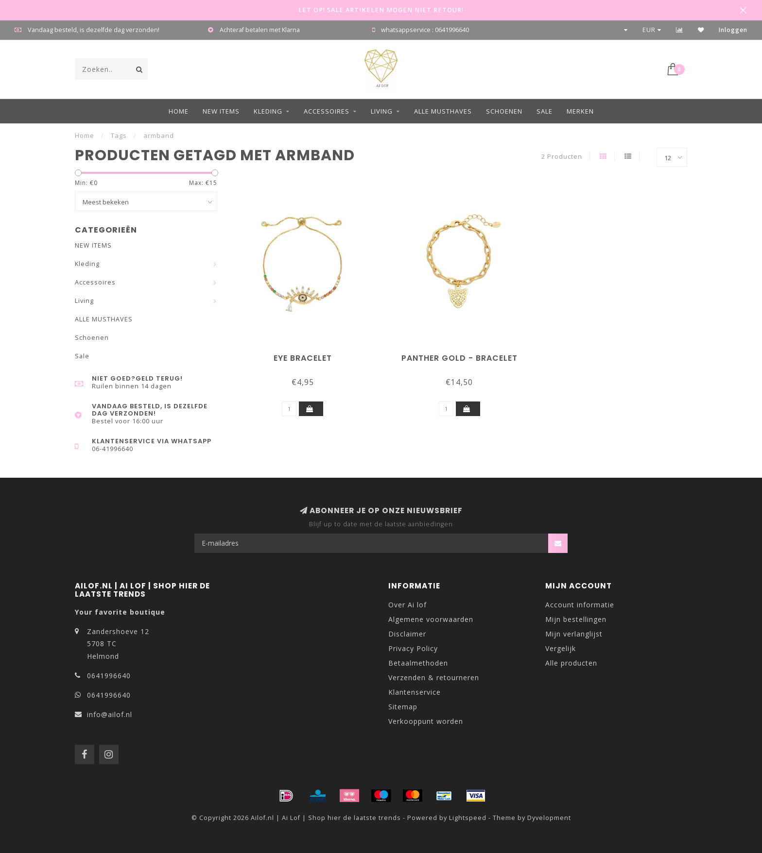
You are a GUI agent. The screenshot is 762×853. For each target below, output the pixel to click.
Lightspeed (467, 818)
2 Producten (561, 156)
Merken (580, 111)
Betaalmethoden (418, 663)
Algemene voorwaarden (430, 619)
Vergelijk (560, 648)
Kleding (268, 111)
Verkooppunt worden (425, 721)
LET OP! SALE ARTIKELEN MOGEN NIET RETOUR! (381, 10)
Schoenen (504, 111)
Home (179, 111)
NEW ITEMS (221, 111)
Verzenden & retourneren (433, 677)
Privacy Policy (413, 648)
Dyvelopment (549, 818)
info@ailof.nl (109, 714)
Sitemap (402, 706)
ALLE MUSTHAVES (443, 111)
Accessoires (326, 111)
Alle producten (571, 663)
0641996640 (109, 675)
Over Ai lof (407, 604)
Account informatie (579, 604)
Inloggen (733, 30)
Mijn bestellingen (575, 619)
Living (382, 111)
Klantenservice (414, 692)
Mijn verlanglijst (574, 633)
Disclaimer (407, 633)
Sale (545, 111)
